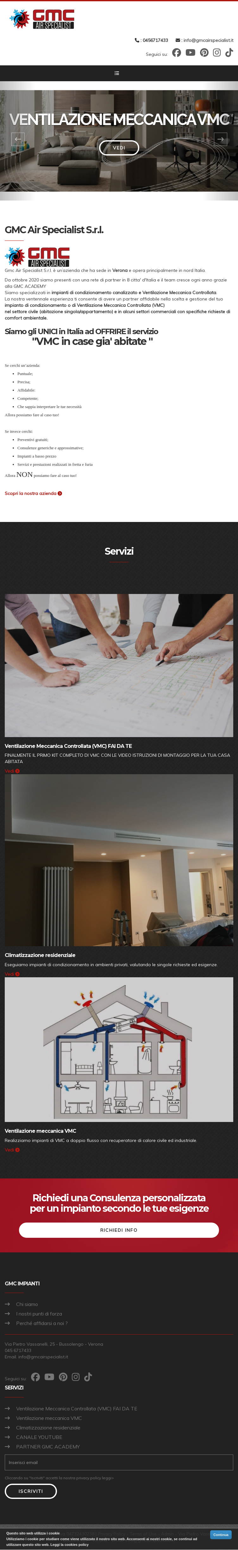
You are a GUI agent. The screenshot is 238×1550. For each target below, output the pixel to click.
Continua (221, 1535)
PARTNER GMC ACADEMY (48, 1447)
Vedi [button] (119, 148)
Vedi (12, 771)
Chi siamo (27, 1305)
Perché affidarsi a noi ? (42, 1324)
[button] (18, 141)
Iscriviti (31, 1491)
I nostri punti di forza (39, 1314)
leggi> (108, 1478)
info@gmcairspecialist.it (208, 40)
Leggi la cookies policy (69, 1545)
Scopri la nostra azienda (33, 493)
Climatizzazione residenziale (48, 1428)
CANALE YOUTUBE (39, 1437)
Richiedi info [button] (119, 1231)
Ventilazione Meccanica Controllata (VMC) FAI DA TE (76, 1409)
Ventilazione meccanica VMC (49, 1418)
